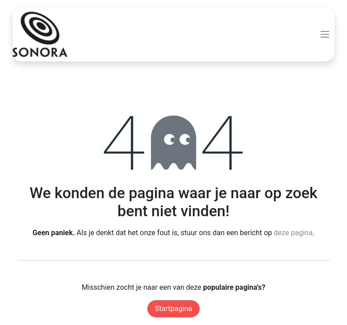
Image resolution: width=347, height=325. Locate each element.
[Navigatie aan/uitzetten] (324, 34)
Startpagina (173, 308)
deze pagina (293, 232)
